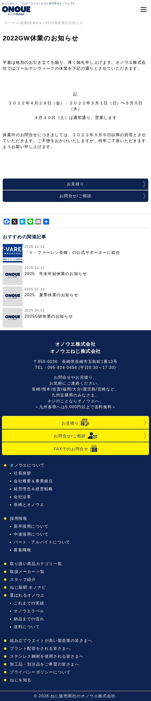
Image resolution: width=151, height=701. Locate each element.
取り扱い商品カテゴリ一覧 (36, 564)
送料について (27, 627)
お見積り (75, 184)
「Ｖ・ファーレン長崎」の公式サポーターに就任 (72, 252)
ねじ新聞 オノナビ (28, 587)
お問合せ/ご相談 (75, 196)
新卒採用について (31, 526)
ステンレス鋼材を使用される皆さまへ (47, 656)
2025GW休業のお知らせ (48, 316)
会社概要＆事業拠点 (33, 481)
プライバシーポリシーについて (40, 672)
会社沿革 (22, 497)
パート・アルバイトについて (42, 542)
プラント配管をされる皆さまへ (40, 648)
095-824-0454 (62, 367)
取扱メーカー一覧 (27, 572)
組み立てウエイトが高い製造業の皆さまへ (51, 640)
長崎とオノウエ (29, 505)
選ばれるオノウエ (27, 595)
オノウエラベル (29, 611)
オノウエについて (27, 465)
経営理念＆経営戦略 (33, 489)
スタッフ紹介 (23, 579)
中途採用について (31, 534)
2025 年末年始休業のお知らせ (55, 274)
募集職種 (22, 550)
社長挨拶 (22, 473)
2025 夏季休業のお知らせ (51, 295)
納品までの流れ (29, 619)
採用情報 (18, 518)
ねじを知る (21, 680)
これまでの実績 (29, 603)
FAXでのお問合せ (75, 448)
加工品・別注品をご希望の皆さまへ (44, 664)
